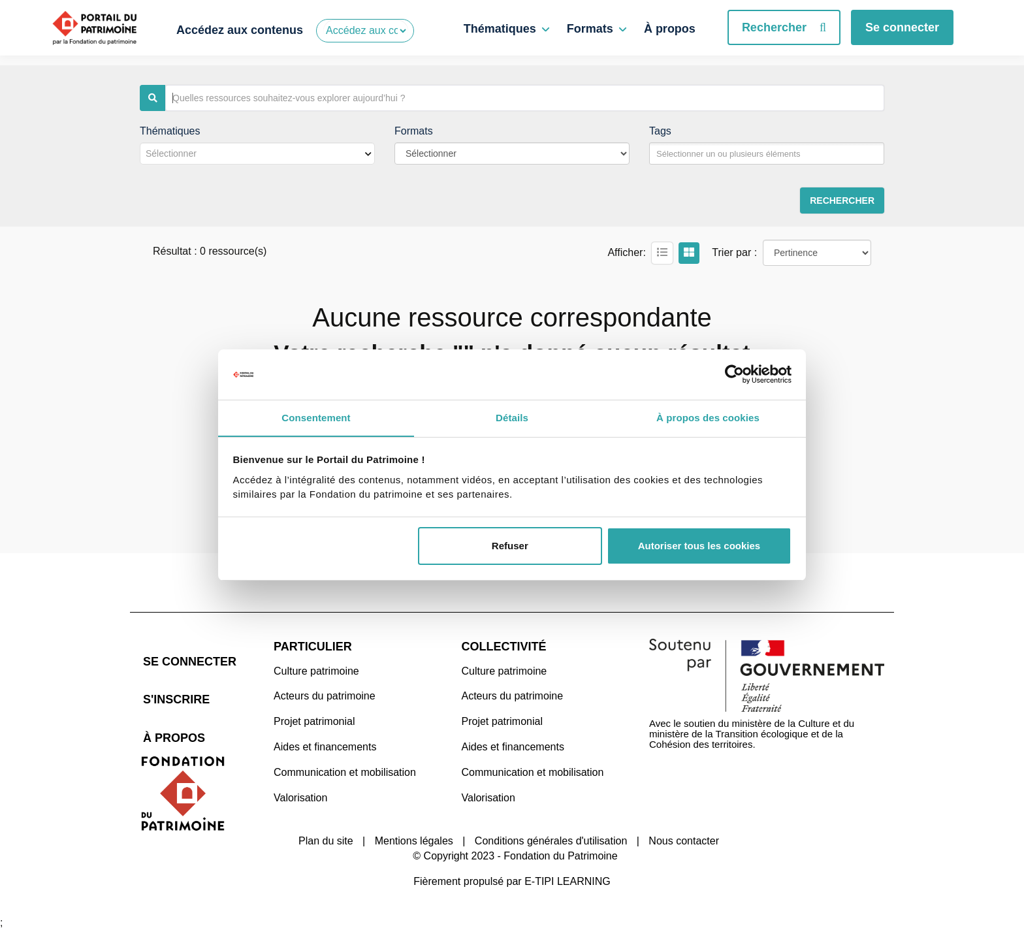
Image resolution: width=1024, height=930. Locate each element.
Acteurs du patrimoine (325, 695)
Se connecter (902, 27)
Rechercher (784, 27)
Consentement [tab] (315, 417)
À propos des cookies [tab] (708, 417)
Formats (590, 28)
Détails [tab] (512, 417)
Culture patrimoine (316, 671)
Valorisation (300, 797)
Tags (660, 130)
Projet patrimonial (314, 721)
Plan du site (325, 840)
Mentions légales (414, 840)
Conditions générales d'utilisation (551, 840)
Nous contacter (683, 840)
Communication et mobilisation (345, 772)
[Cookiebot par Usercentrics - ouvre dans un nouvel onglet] (734, 374)
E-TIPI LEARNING (567, 880)
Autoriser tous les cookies (699, 546)
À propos (670, 28)
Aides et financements (325, 746)
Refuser (510, 546)
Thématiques (500, 28)
